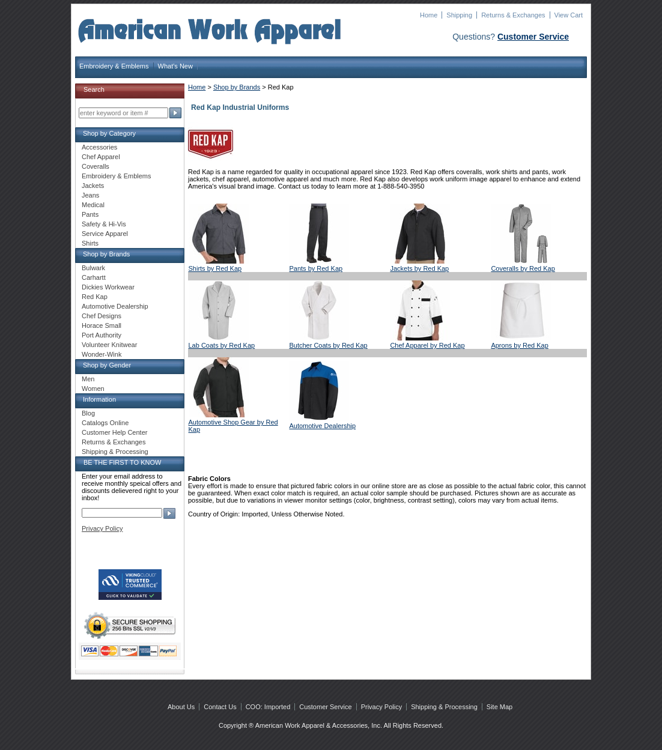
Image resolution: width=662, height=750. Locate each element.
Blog (88, 413)
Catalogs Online (105, 422)
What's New (175, 66)
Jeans (90, 195)
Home (428, 15)
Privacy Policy (102, 528)
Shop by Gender (107, 365)
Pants (90, 214)
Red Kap (95, 296)
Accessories (99, 147)
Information (99, 399)
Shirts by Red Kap (215, 268)
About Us (181, 706)
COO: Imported (268, 706)
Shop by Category (109, 133)
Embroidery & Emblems (114, 66)
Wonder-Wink (101, 354)
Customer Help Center (114, 432)
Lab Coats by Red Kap (222, 345)
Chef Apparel (101, 156)
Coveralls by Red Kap (522, 268)
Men (88, 379)
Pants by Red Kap (315, 268)
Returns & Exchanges (513, 15)
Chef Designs (101, 315)
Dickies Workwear (108, 287)
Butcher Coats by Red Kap (328, 345)
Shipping (459, 15)
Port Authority (101, 335)
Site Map (499, 706)
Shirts (90, 243)
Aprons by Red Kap (519, 345)
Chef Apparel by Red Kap (427, 345)
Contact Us (220, 706)
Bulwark (93, 267)
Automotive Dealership (322, 425)
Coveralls (95, 166)
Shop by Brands (236, 87)
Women (93, 388)
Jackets (93, 185)
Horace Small (101, 325)
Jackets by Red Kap (419, 268)
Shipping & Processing (115, 451)
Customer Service (533, 36)
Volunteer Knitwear (109, 344)
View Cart (568, 15)
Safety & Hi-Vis (104, 224)
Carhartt (94, 277)
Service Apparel (105, 233)
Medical (93, 204)
